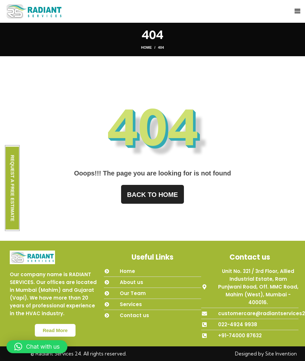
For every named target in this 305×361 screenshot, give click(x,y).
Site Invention (281, 354)
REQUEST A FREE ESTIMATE (12, 188)
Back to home (152, 194)
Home (146, 47)
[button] (37, 346)
